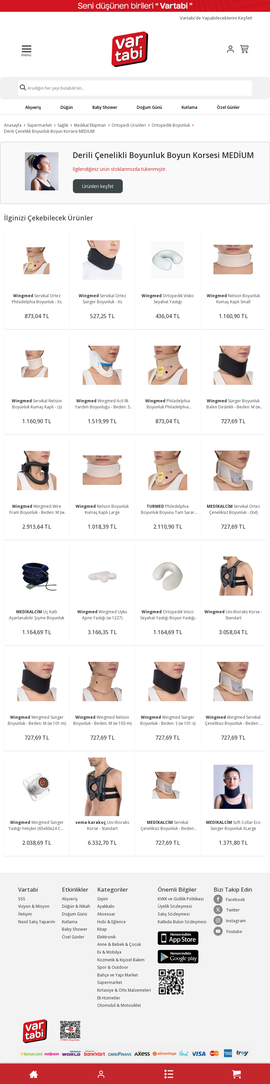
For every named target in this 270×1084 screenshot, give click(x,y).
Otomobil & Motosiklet (119, 1005)
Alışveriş (33, 107)
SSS (21, 899)
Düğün (67, 107)
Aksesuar (106, 914)
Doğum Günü (149, 107)
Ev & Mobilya (109, 952)
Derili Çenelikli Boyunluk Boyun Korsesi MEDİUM (49, 131)
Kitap (102, 929)
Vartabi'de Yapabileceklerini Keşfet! (216, 18)
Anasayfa (13, 125)
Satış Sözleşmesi (174, 914)
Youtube (228, 931)
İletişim (25, 914)
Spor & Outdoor (112, 967)
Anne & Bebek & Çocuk (119, 944)
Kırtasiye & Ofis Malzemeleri (124, 990)
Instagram (230, 920)
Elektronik (106, 937)
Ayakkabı (105, 906)
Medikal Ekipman (90, 125)
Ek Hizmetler (108, 998)
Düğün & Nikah (76, 906)
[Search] (135, 88)
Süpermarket (39, 125)
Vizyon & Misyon (33, 906)
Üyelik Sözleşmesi (175, 906)
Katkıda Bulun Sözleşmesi (182, 922)
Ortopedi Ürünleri (129, 125)
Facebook (229, 899)
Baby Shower (104, 107)
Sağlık (62, 125)
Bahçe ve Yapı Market (117, 975)
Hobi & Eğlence (111, 922)
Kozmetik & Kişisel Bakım (121, 960)
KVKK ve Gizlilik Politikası (181, 899)
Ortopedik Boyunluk (171, 125)
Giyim (102, 899)
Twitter (227, 909)
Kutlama (189, 107)
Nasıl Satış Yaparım (36, 922)
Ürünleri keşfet (98, 186)
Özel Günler (228, 107)
